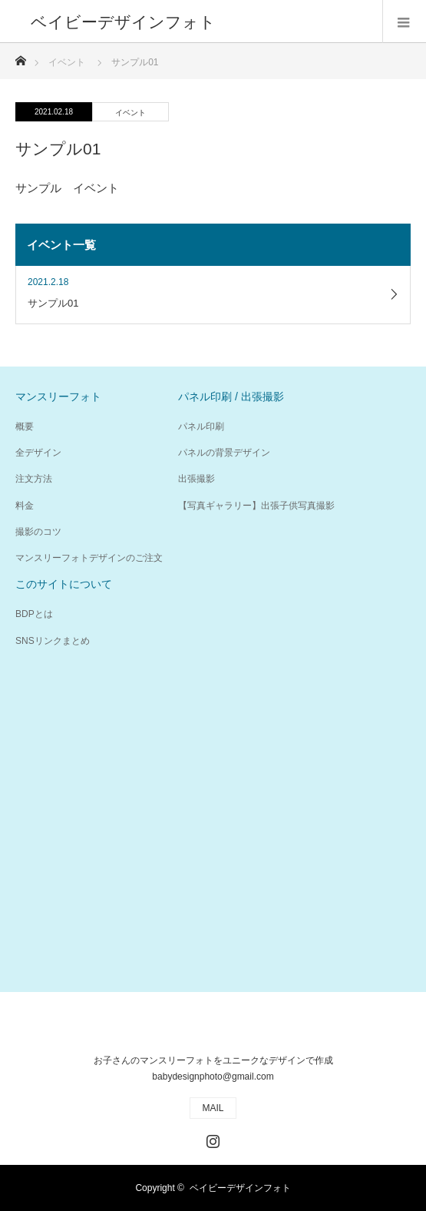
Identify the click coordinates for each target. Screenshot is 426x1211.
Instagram (211, 1138)
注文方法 (33, 478)
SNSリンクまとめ (52, 640)
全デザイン (38, 452)
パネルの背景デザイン (224, 452)
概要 (24, 426)
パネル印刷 (201, 426)
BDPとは (34, 614)
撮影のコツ (38, 531)
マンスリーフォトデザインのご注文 (89, 557)
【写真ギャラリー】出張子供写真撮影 (256, 505)
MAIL (212, 1108)
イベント (130, 112)
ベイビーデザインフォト (240, 1188)
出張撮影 (196, 478)
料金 (24, 505)
